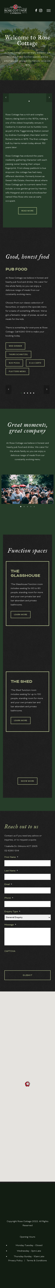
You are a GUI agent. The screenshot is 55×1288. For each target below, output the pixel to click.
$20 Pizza (14, 363)
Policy (19, 1260)
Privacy (12, 1260)
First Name (11, 857)
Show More (27, 781)
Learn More (20, 614)
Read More (27, 210)
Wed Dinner (15, 346)
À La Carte (35, 363)
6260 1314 (24, 331)
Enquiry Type (12, 911)
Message (10, 924)
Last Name (11, 870)
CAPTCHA (9, 951)
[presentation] (26, 960)
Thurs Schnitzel (18, 354)
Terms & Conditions (37, 1260)
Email (8, 884)
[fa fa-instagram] (40, 10)
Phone (8, 898)
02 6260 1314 (11, 850)
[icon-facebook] (36, 10)
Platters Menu (17, 371)
